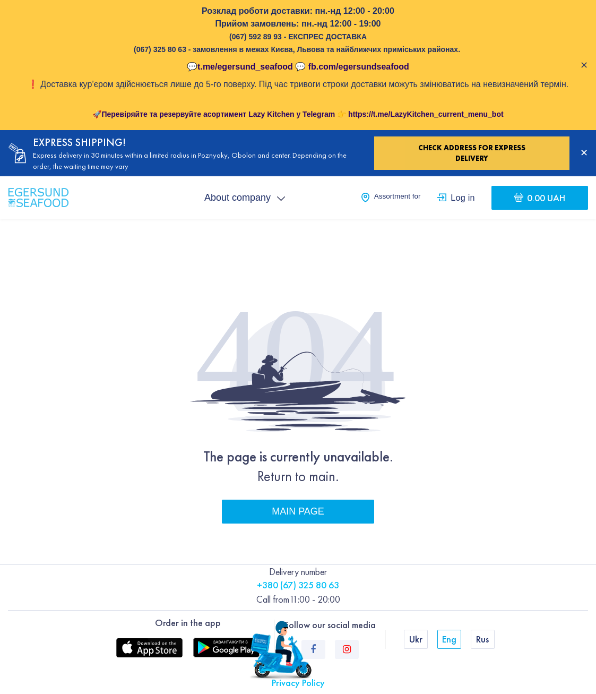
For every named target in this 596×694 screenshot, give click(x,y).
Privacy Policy (298, 682)
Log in (462, 197)
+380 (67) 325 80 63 (298, 585)
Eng (449, 639)
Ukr (415, 639)
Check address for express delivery (471, 153)
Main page (298, 511)
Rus (482, 639)
